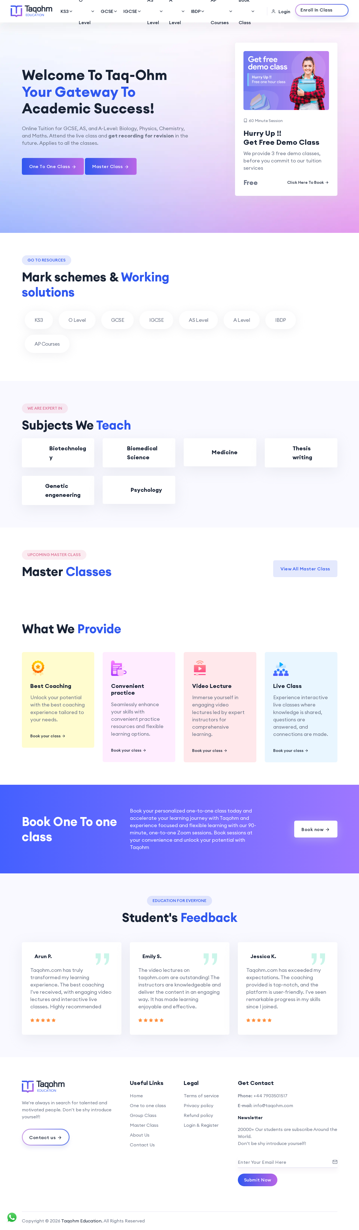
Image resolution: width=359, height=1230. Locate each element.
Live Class (287, 685)
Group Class (143, 1115)
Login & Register (201, 1125)
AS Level (155, 11)
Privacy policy (198, 1105)
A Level (177, 11)
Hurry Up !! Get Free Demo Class (281, 137)
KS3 (67, 11)
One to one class (148, 1105)
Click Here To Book (308, 182)
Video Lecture (212, 685)
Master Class (144, 1125)
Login (280, 11)
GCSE (109, 11)
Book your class (48, 736)
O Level (87, 11)
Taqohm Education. (82, 1221)
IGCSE (132, 11)
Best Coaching (50, 685)
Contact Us (142, 1145)
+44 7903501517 (270, 1095)
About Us (139, 1135)
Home (136, 1095)
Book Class (247, 11)
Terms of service (201, 1095)
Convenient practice (127, 689)
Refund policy (198, 1115)
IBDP (198, 11)
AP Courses (222, 11)
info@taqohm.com (273, 1105)
